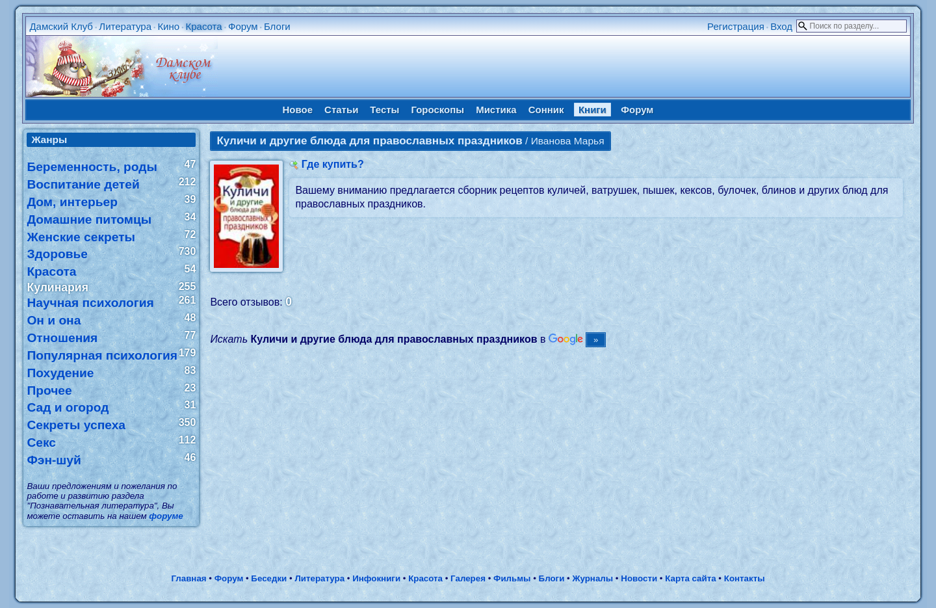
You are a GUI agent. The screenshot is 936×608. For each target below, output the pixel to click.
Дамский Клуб (61, 26)
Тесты (384, 109)
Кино (168, 26)
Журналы (592, 578)
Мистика (496, 109)
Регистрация (735, 26)
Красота (203, 26)
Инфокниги (376, 578)
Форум (243, 26)
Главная (188, 578)
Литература (125, 26)
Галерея (468, 578)
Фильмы (511, 578)
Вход (781, 26)
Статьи (341, 109)
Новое (298, 109)
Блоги (277, 26)
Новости (639, 578)
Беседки (269, 578)
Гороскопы (437, 109)
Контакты (744, 578)
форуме (166, 516)
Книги (592, 109)
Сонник (546, 109)
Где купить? (333, 164)
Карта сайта (690, 578)
